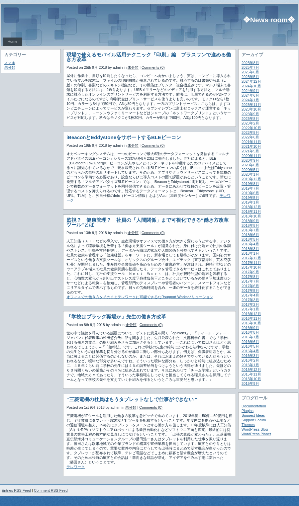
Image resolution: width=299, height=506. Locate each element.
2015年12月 (251, 370)
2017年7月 (250, 281)
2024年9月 (250, 91)
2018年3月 (250, 249)
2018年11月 (251, 211)
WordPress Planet (256, 434)
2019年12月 (251, 179)
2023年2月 (250, 123)
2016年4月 (250, 351)
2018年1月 (250, 253)
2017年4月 (250, 295)
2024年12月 (251, 81)
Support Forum (254, 420)
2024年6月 (250, 95)
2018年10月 (251, 216)
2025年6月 (250, 72)
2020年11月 (251, 156)
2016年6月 (250, 342)
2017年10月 (251, 267)
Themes (248, 425)
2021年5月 (250, 151)
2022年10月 (251, 128)
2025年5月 (250, 77)
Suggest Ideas (253, 415)
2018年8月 (250, 225)
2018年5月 (250, 239)
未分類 (9, 67)
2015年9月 (250, 383)
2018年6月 (250, 235)
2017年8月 (250, 277)
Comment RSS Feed (50, 490)
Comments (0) (153, 67)
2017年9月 (250, 272)
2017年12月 (251, 258)
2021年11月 (251, 142)
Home (12, 41)
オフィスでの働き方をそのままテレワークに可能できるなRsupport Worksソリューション (139, 297)
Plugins (247, 411)
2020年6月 (250, 165)
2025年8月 (250, 63)
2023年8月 (250, 119)
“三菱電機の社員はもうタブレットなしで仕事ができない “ (131, 399)
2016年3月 (250, 356)
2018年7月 (250, 230)
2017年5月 (250, 291)
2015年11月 (251, 374)
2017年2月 (250, 304)
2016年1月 (250, 365)
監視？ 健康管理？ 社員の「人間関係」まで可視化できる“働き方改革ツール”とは (147, 222)
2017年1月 (250, 309)
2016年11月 (251, 318)
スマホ (9, 63)
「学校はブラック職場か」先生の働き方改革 (116, 316)
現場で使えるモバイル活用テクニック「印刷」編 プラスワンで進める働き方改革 (148, 57)
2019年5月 (250, 198)
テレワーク (75, 467)
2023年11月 (251, 105)
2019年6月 (250, 193)
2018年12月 (251, 207)
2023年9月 (250, 114)
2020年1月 (250, 174)
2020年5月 (250, 170)
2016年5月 (250, 346)
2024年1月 (250, 100)
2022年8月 (250, 132)
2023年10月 (251, 109)
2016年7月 (250, 337)
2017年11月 (251, 263)
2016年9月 (250, 328)
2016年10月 (251, 323)
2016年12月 (251, 314)
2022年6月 (250, 137)
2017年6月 (250, 286)
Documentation (254, 406)
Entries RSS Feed (16, 490)
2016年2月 (250, 360)
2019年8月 (250, 184)
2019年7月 (250, 188)
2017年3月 (250, 300)
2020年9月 (250, 160)
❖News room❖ (269, 20)
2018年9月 (250, 221)
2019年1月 (250, 202)
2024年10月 (251, 86)
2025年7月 (250, 67)
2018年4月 (250, 244)
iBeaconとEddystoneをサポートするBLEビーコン (123, 137)
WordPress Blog (255, 429)
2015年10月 (251, 379)
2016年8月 (250, 332)
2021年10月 (251, 146)
